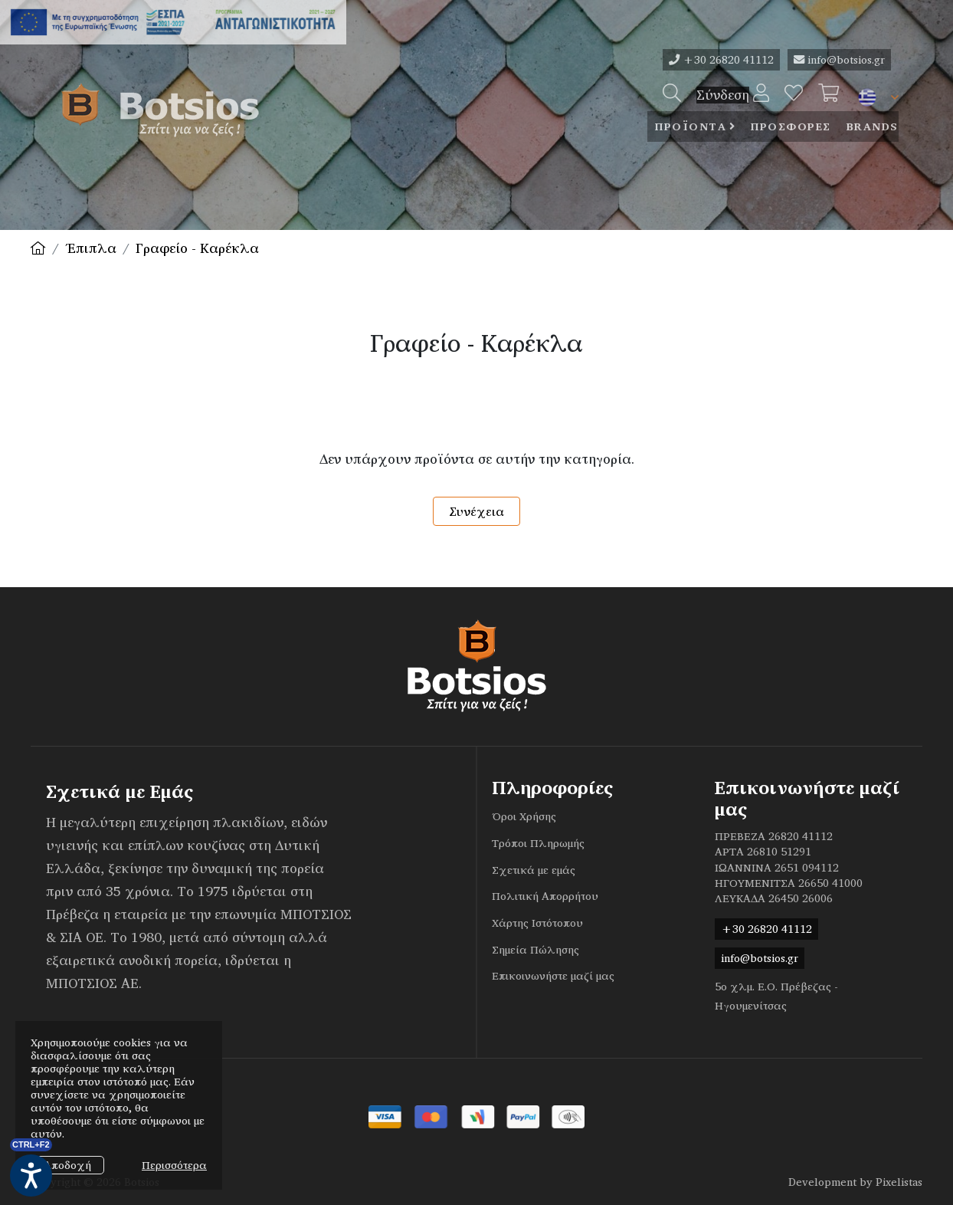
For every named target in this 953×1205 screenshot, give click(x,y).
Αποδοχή (67, 1165)
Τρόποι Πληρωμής (538, 843)
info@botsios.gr (839, 60)
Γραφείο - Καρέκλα (197, 248)
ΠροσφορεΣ (791, 126)
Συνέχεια (476, 511)
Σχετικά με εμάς (533, 870)
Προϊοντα (690, 126)
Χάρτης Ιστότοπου (537, 923)
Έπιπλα (90, 248)
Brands (873, 126)
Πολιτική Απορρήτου (545, 896)
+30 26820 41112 (721, 60)
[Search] (672, 95)
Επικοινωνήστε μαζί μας (553, 976)
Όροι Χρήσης (524, 816)
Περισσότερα (174, 1165)
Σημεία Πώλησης (535, 950)
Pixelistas (899, 1182)
